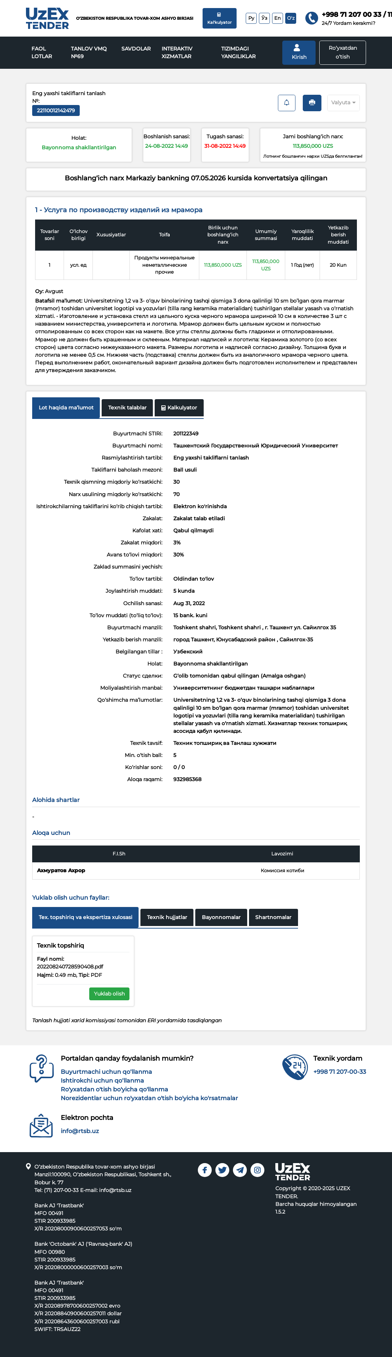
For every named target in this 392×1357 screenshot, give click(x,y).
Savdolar (136, 48)
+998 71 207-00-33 (339, 1071)
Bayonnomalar (221, 917)
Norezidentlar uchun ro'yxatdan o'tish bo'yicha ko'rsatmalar (149, 1098)
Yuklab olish (109, 993)
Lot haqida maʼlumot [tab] (66, 407)
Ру (251, 18)
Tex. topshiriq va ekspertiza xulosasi (85, 917)
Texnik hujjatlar (167, 917)
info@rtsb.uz (80, 1131)
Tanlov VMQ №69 (89, 52)
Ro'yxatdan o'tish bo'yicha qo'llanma (114, 1089)
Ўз (264, 18)
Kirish (299, 52)
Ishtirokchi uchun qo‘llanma (102, 1080)
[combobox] (337, 101)
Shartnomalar (273, 917)
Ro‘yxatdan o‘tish (343, 52)
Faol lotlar (41, 52)
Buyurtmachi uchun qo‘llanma (106, 1071)
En (277, 18)
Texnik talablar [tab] (127, 407)
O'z (291, 18)
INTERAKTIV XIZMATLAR (177, 52)
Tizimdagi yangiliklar (238, 52)
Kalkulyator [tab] (179, 407)
